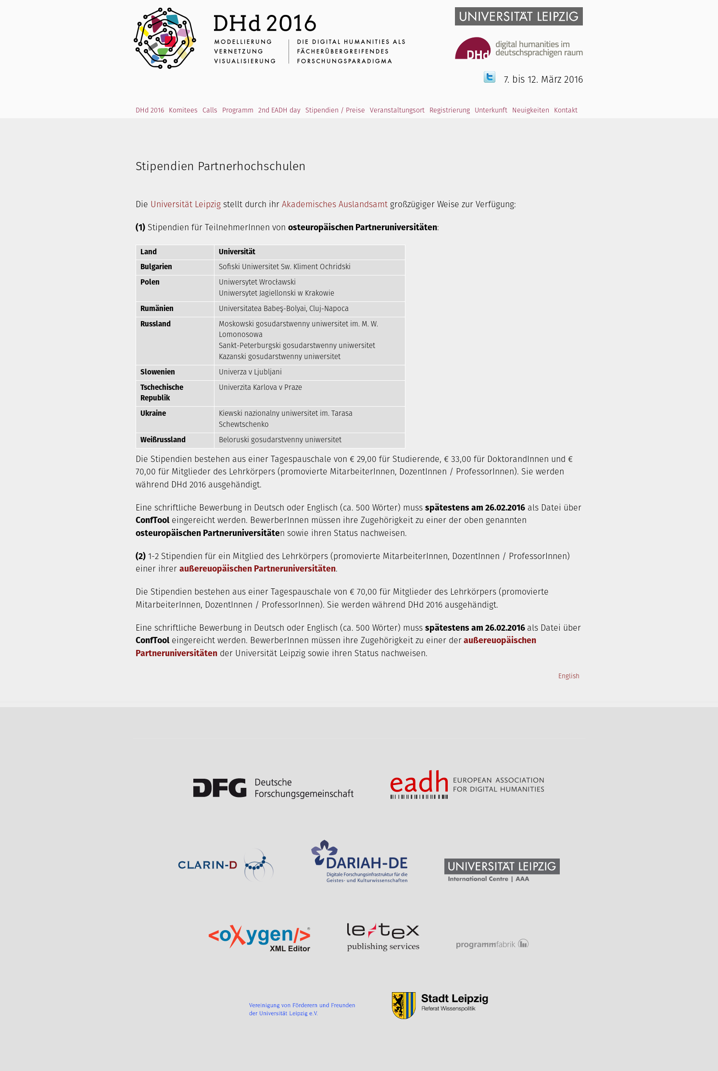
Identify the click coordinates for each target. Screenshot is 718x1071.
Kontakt (566, 110)
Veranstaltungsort (397, 110)
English (568, 676)
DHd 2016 (150, 110)
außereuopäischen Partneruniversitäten (257, 569)
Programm (237, 110)
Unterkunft (491, 110)
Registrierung (449, 110)
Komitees (183, 110)
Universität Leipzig (186, 204)
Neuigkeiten (530, 110)
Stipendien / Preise (335, 110)
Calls (209, 110)
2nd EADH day (279, 110)
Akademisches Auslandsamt (335, 204)
